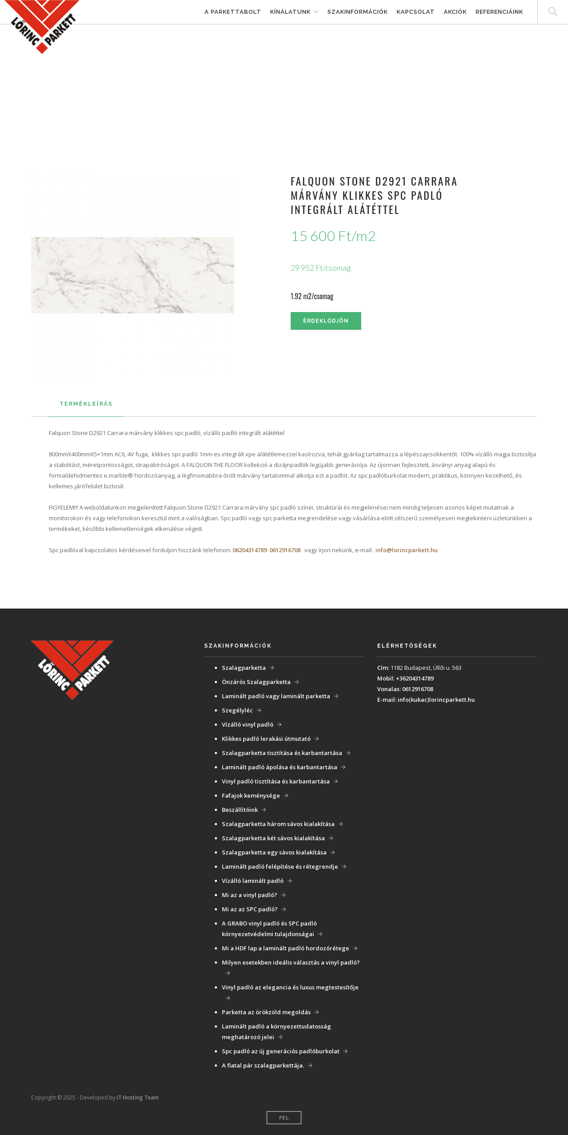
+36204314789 (415, 678)
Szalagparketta (244, 668)
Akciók (455, 11)
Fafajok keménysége (251, 795)
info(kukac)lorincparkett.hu (436, 700)
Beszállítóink (240, 810)
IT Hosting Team (138, 1097)
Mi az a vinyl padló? (249, 895)
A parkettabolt (233, 11)
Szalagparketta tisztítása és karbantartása (282, 753)
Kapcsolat (416, 11)
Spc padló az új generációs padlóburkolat (280, 1051)
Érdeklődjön (326, 321)
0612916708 (284, 550)
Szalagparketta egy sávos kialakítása (274, 852)
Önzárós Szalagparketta (256, 682)
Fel (284, 1118)
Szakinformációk (357, 11)
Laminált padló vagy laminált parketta (276, 696)
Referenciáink (499, 11)
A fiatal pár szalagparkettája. (263, 1065)
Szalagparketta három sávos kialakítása (278, 824)
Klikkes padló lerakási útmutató (266, 739)
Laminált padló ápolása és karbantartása (279, 767)
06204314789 (250, 550)
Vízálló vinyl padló (247, 724)
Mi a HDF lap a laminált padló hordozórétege (285, 948)
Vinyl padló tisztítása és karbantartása (276, 781)
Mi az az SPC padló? (250, 909)
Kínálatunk (290, 11)
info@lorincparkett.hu (406, 550)
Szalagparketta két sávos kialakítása (273, 838)
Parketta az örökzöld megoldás (266, 1012)
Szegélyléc (237, 710)
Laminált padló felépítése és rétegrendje (280, 866)
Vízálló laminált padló (253, 881)
